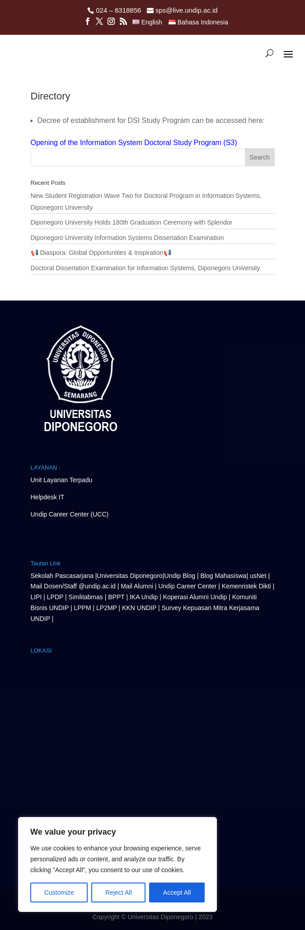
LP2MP (106, 607)
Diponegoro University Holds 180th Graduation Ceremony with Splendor (132, 222)
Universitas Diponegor (128, 575)
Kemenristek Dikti (246, 586)
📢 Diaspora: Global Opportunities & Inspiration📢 (101, 252)
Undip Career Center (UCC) (70, 514)
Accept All (177, 892)
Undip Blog (180, 575)
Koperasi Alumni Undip (195, 597)
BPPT (116, 597)
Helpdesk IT (48, 497)
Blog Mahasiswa (223, 575)
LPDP (55, 597)
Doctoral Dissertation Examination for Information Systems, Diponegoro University (145, 268)
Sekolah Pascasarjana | (64, 575)
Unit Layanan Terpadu (62, 480)
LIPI (36, 597)
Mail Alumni (138, 586)
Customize (59, 892)
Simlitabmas (86, 597)
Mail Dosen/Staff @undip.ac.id (74, 586)
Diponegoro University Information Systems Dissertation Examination (127, 237)
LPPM (82, 607)
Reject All (118, 892)
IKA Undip (144, 597)
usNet (259, 575)
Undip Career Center (187, 586)
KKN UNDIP (139, 607)
